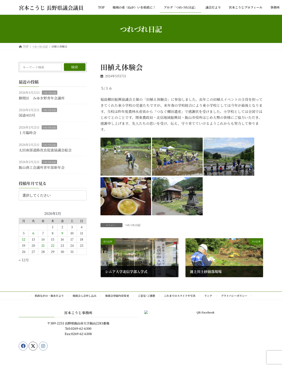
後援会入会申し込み (84, 295)
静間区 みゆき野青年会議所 (42, 98)
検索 (74, 67)
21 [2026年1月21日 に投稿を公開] (43, 245)
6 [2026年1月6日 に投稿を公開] (33, 233)
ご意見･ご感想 (146, 295)
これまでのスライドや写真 (180, 295)
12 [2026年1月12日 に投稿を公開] (23, 239)
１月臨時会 (27, 132)
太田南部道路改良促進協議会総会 (45, 150)
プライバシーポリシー (234, 295)
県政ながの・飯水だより (49, 295)
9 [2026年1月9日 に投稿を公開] (62, 233)
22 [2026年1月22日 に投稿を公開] (52, 245)
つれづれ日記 (133, 225)
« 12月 (24, 259)
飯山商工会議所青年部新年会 (42, 167)
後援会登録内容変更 (117, 295)
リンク (208, 295)
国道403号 (27, 115)
